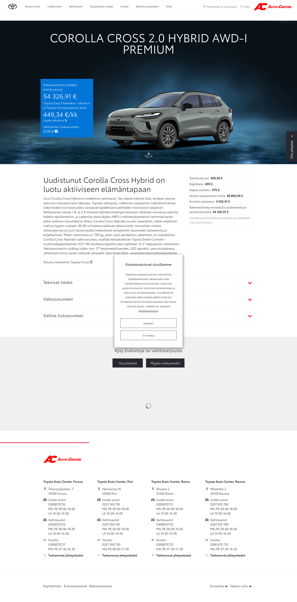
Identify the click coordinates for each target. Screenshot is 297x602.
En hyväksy (149, 335)
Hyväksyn (148, 323)
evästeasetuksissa (148, 310)
